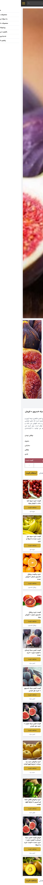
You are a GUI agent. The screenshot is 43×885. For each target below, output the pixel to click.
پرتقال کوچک (32, 625)
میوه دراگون (31, 547)
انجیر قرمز (32, 585)
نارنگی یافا (32, 737)
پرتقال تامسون (11, 587)
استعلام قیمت (10, 473)
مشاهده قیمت (32, 507)
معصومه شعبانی (24, 473)
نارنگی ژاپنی (32, 511)
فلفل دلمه (11, 813)
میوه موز (11, 549)
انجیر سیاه (11, 663)
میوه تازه (11, 511)
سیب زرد (11, 772)
